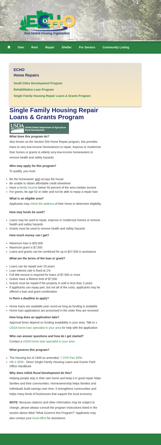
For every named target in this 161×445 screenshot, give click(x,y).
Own (21, 47)
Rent (34, 47)
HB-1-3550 (17, 362)
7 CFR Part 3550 (71, 357)
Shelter (66, 47)
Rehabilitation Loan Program (34, 89)
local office (39, 418)
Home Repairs (26, 75)
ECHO (19, 70)
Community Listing (116, 47)
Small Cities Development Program (38, 83)
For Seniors (87, 47)
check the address (42, 203)
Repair (49, 47)
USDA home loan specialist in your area (49, 341)
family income (28, 187)
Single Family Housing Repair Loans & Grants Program (52, 96)
